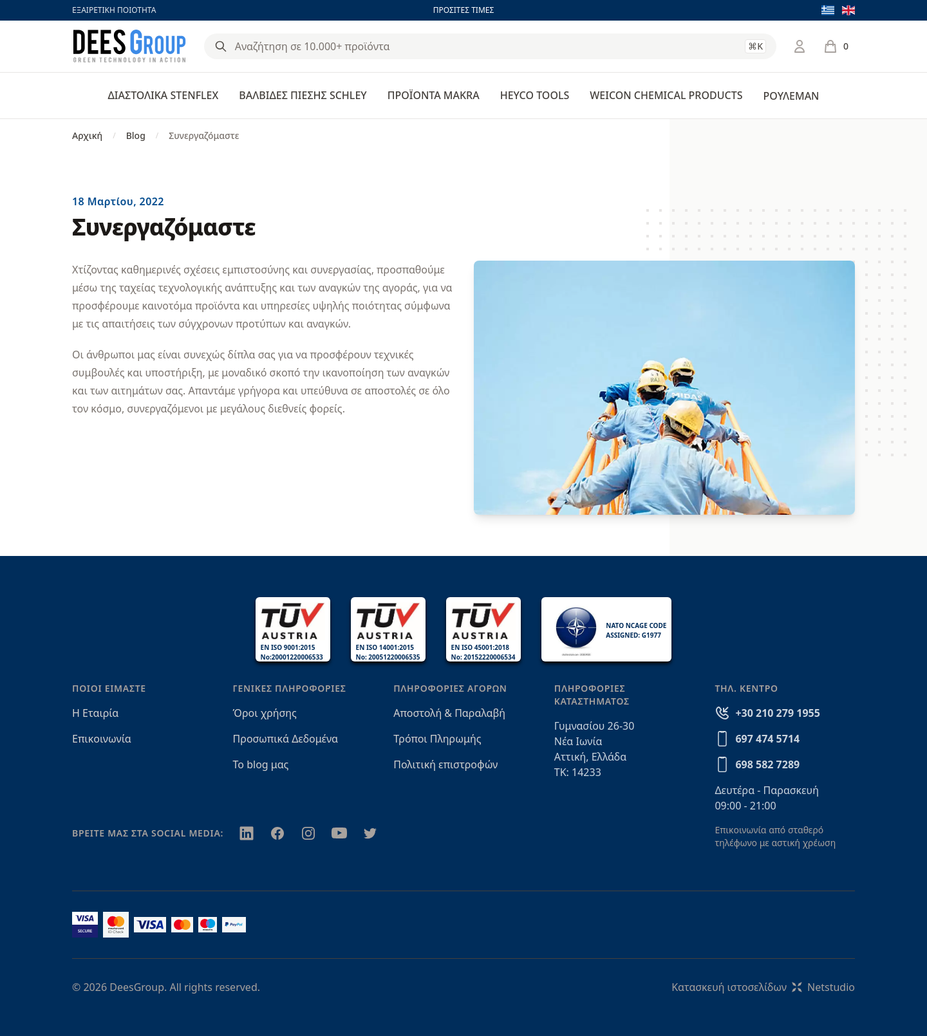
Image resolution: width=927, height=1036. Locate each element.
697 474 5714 (767, 739)
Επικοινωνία (101, 739)
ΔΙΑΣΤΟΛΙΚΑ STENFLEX (163, 95)
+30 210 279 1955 (777, 713)
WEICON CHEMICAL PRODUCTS (666, 95)
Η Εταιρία (95, 713)
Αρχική (87, 135)
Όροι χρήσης (265, 713)
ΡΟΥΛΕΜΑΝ (791, 96)
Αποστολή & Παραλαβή (449, 713)
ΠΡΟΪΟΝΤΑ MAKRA (434, 95)
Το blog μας (261, 764)
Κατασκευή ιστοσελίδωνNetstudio (763, 987)
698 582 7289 (767, 764)
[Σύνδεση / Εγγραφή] (799, 46)
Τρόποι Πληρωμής (437, 739)
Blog (135, 135)
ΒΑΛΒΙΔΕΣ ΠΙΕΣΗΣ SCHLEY (302, 95)
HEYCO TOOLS (535, 95)
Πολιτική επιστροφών (445, 764)
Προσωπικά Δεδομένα (286, 739)
